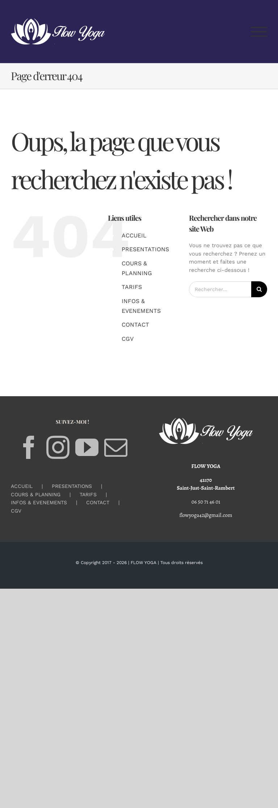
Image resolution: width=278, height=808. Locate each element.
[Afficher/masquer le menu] (259, 32)
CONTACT (135, 324)
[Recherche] (259, 289)
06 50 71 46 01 (205, 501)
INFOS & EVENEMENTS (39, 502)
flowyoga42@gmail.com (206, 515)
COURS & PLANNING (35, 494)
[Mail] (115, 447)
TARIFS (132, 286)
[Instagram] (58, 447)
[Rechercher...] (220, 289)
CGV (128, 338)
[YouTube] (86, 447)
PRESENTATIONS (145, 249)
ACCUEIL (134, 235)
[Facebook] (29, 447)
